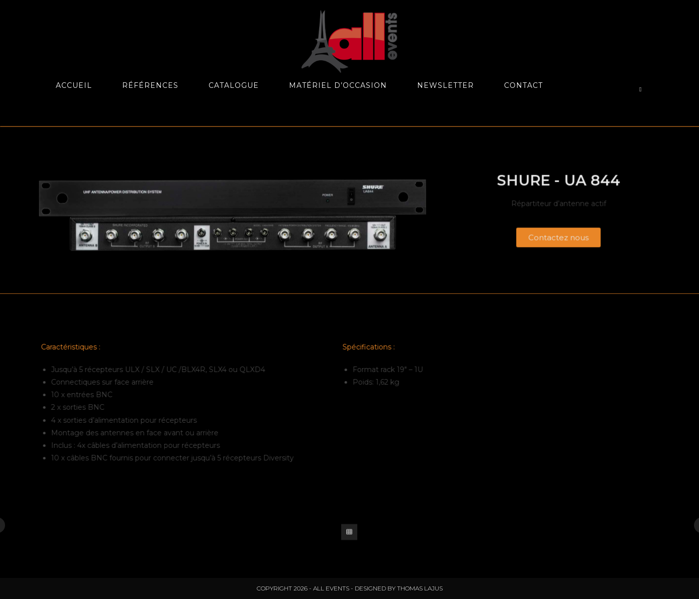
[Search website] (641, 89)
